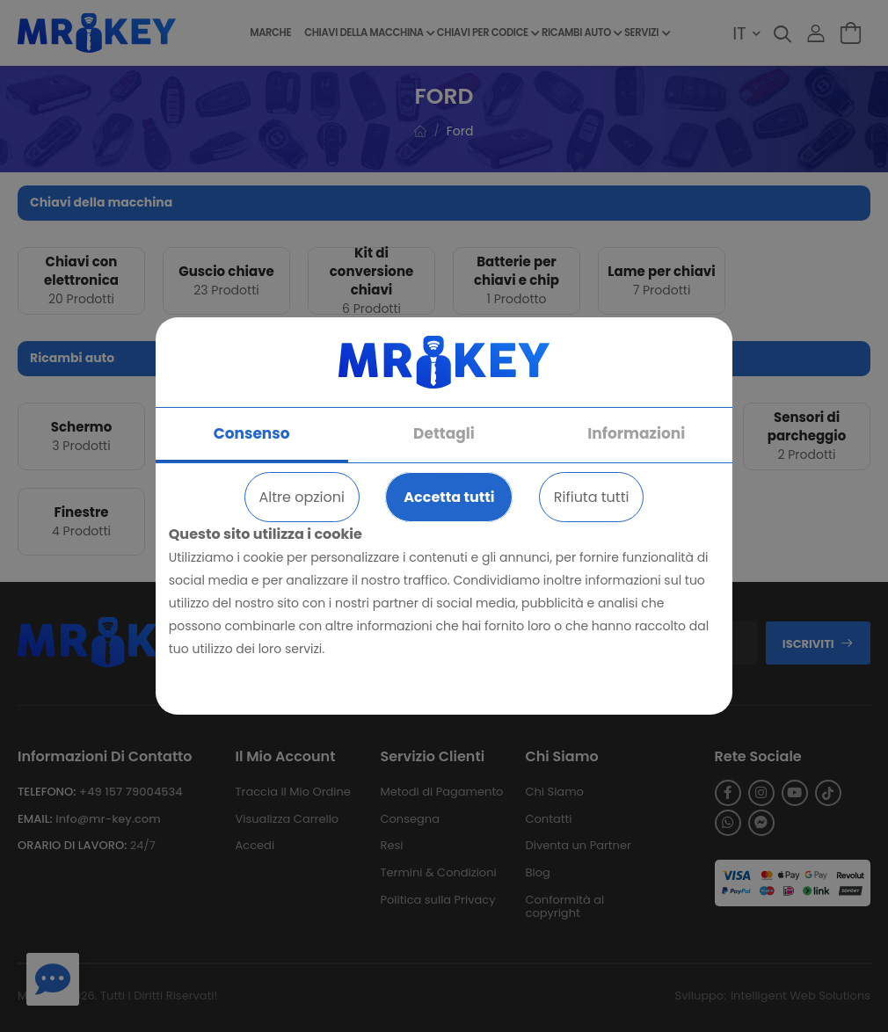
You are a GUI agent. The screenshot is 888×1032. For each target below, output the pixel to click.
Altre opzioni (302, 497)
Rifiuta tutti (592, 497)
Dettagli (444, 433)
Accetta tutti (449, 497)
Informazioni (636, 433)
